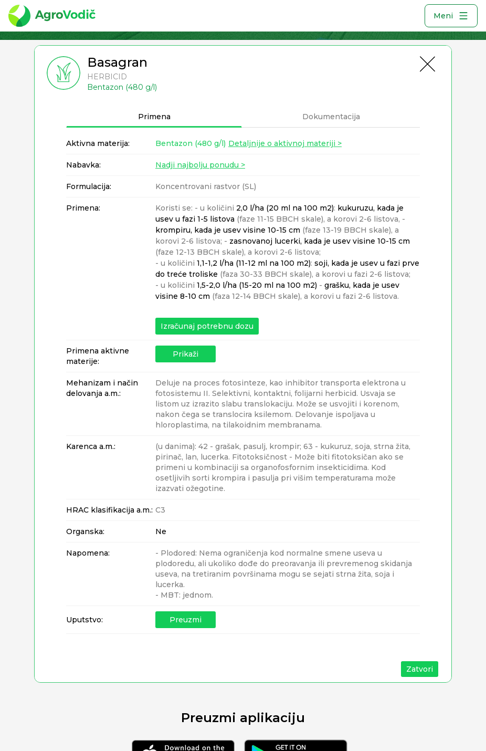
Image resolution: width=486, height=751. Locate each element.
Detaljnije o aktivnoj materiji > (285, 143)
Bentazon (190, 143)
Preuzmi (186, 619)
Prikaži (185, 354)
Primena (154, 116)
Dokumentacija (331, 116)
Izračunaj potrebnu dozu (207, 326)
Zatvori (419, 669)
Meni (451, 16)
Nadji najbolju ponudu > (200, 165)
